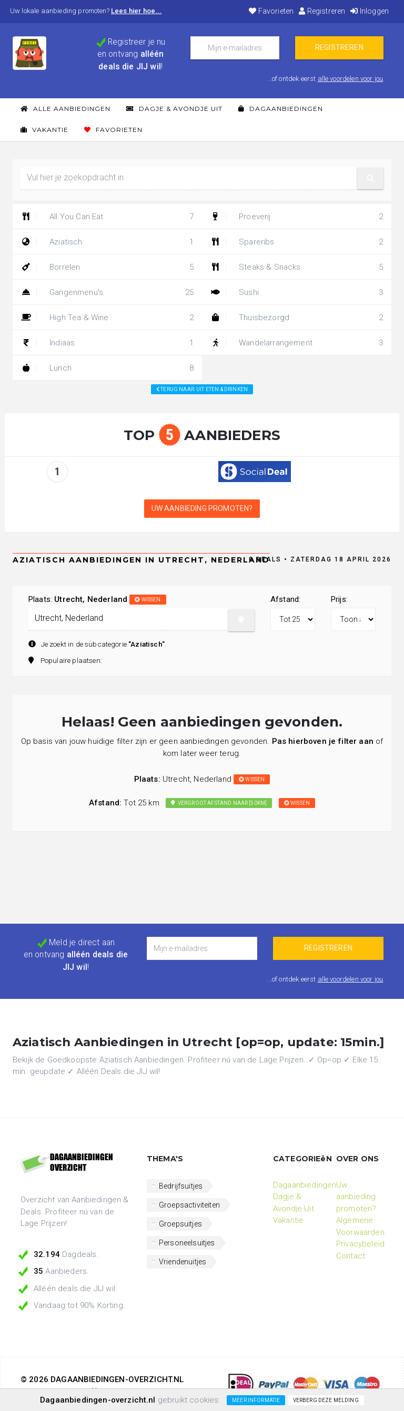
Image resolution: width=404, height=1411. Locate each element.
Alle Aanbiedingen (65, 109)
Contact (350, 1256)
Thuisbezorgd (296, 317)
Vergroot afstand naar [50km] (219, 803)
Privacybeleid (360, 1244)
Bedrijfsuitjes (181, 1186)
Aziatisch (107, 241)
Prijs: (339, 599)
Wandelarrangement (296, 342)
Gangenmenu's (107, 292)
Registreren (322, 11)
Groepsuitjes (180, 1224)
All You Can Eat (107, 216)
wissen (147, 599)
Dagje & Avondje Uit (174, 109)
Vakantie (44, 130)
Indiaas (107, 342)
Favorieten (271, 11)
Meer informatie (256, 1400)
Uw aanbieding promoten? (202, 508)
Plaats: (97, 599)
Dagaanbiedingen (280, 109)
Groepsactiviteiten (189, 1205)
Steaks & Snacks (296, 267)
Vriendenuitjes (182, 1261)
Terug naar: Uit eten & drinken (202, 389)
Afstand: (285, 599)
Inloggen (369, 11)
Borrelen (107, 267)
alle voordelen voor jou (350, 79)
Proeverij (296, 216)
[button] (370, 178)
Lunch (107, 368)
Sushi (296, 292)
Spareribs (296, 241)
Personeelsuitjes (187, 1243)
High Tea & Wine (107, 317)
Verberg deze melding (326, 1400)
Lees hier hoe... (136, 11)
